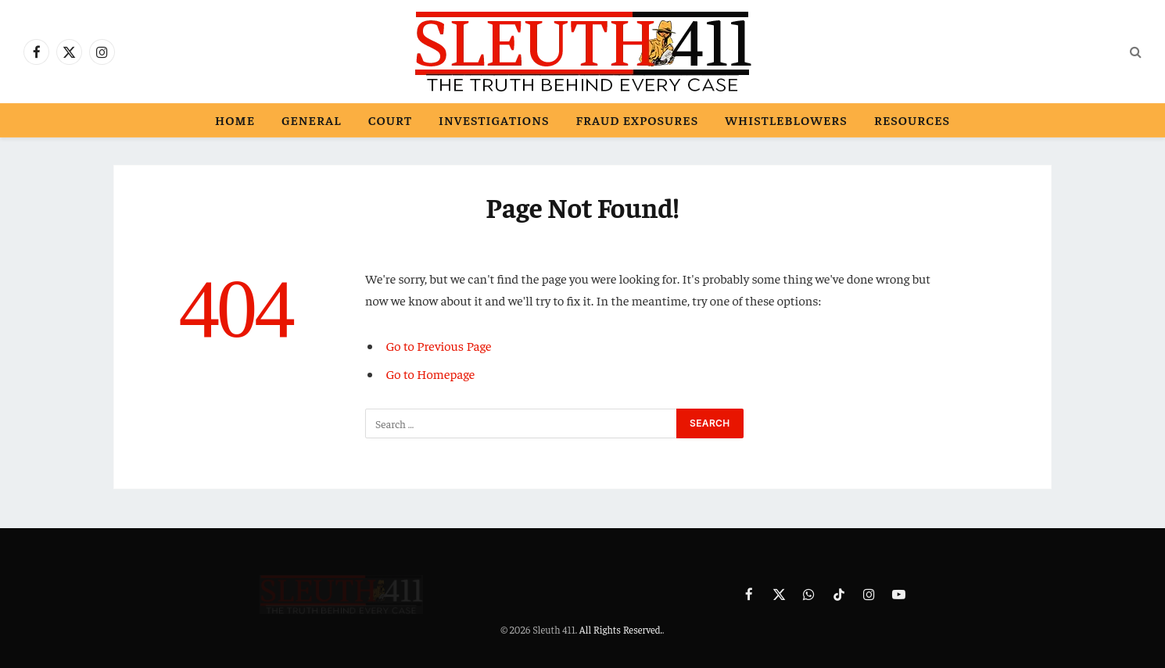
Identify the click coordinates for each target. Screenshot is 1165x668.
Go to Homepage (430, 374)
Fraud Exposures (636, 119)
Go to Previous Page (439, 346)
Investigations (494, 119)
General (311, 119)
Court (390, 119)
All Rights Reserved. (620, 629)
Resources (912, 119)
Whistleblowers (786, 119)
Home (235, 119)
